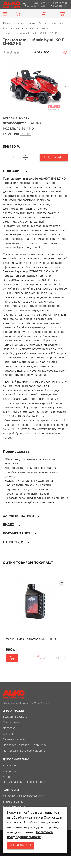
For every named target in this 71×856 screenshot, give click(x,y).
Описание (15, 171)
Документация (20, 533)
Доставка (9, 728)
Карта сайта (11, 771)
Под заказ (53, 157)
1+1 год (25, 134)
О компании (11, 722)
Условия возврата (15, 717)
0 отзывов (41, 52)
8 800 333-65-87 (60, 6)
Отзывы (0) (16, 542)
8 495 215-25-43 (60, 3)
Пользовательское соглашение (24, 751)
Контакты (9, 766)
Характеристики (21, 516)
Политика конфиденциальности (25, 745)
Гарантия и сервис (15, 739)
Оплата (8, 734)
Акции (7, 777)
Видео (11, 524)
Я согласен (20, 845)
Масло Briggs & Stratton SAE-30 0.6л (31, 639)
